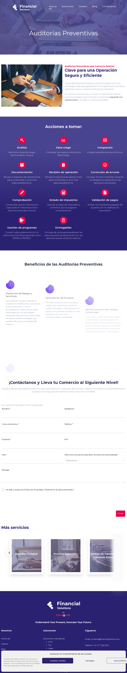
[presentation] (21, 505)
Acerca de (53, 7)
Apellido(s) (69, 409)
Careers (83, 6)
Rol (66, 439)
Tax (49, 645)
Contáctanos (109, 6)
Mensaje (5, 470)
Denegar (90, 660)
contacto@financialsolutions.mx (105, 639)
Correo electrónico (10, 424)
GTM (50, 642)
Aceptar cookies (58, 660)
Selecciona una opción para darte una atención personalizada (91, 455)
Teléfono (68, 424)
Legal (50, 648)
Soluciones (68, 6)
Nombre (6, 409)
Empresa (6, 439)
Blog (94, 6)
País (4, 455)
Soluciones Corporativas (54, 639)
